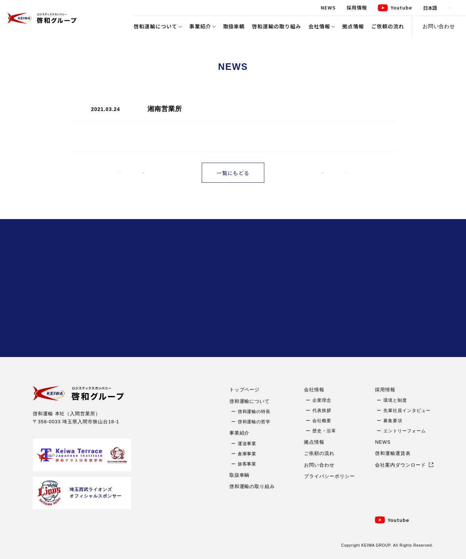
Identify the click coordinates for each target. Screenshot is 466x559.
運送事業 (247, 443)
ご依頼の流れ (387, 26)
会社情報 (319, 26)
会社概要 (321, 420)
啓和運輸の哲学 (254, 421)
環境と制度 (395, 400)
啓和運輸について (155, 26)
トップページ (244, 389)
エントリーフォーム (404, 430)
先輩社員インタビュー (407, 410)
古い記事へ (334, 172)
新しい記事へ (134, 172)
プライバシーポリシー (329, 476)
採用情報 (385, 389)
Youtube (398, 519)
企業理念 (321, 400)
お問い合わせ (439, 26)
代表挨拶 (321, 410)
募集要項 (392, 420)
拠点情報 (353, 26)
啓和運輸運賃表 (393, 453)
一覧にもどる (233, 173)
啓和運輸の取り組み (276, 26)
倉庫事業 (247, 453)
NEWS (383, 442)
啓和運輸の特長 (254, 411)
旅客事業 (247, 464)
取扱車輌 (234, 26)
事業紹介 (200, 26)
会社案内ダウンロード (400, 465)
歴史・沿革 (324, 430)
